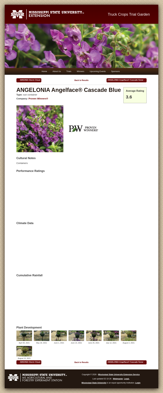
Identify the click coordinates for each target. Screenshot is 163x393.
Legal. (127, 379)
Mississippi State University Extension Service (119, 374)
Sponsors (115, 71)
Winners (80, 71)
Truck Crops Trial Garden (129, 14)
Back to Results (81, 80)
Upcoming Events (98, 71)
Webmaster (118, 379)
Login (137, 383)
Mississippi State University (94, 383)
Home (44, 71)
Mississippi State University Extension (56, 14)
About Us (57, 71)
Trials (68, 71)
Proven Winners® (38, 98)
